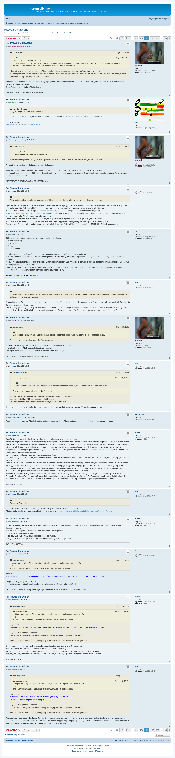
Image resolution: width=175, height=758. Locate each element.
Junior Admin (40, 33)
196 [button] (165, 38)
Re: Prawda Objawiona (19, 43)
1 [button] (129, 38)
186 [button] (152, 38)
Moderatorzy (73, 33)
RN (136, 231)
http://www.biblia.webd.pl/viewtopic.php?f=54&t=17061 (88, 511)
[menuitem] (8, 19)
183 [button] (136, 38)
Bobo (27, 33)
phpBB (83, 746)
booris (32, 33)
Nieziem (137, 551)
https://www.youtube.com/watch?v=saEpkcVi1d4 (23, 124)
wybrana (138, 432)
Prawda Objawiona (16, 29)
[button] (121, 38)
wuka (136, 188)
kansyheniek (19, 33)
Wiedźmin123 (139, 414)
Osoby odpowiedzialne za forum (57, 33)
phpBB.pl (98, 748)
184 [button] (141, 38)
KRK (17, 58)
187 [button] (157, 38)
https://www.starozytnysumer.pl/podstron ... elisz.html (28, 213)
